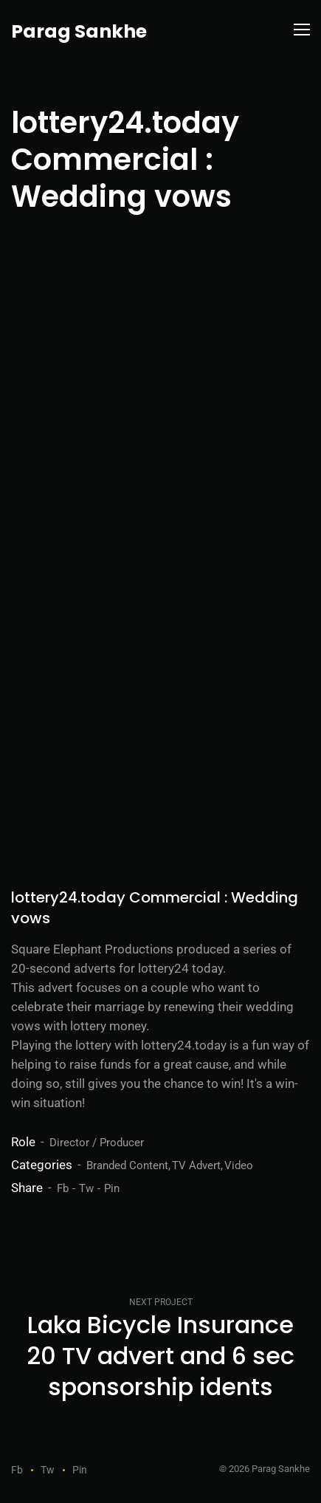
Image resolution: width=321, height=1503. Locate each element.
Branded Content (127, 1165)
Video (238, 1165)
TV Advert (196, 1165)
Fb (63, 1188)
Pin (112, 1188)
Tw (86, 1188)
